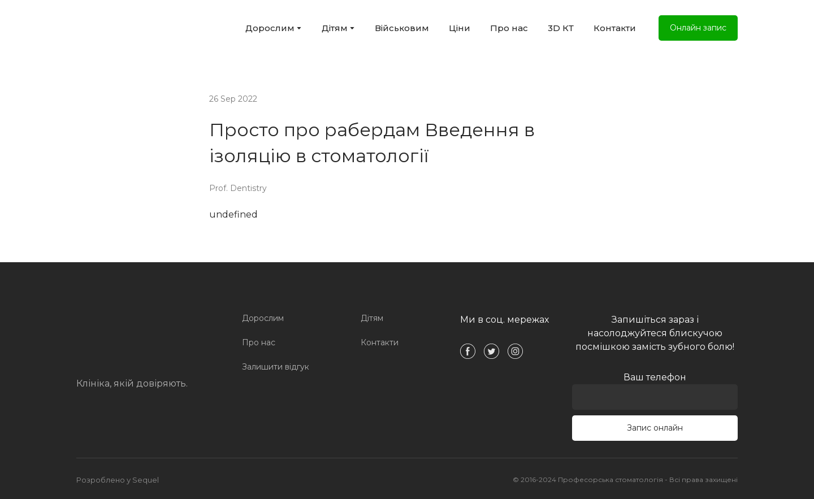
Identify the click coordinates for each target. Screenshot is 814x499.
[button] (698, 28)
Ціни (459, 28)
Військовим (402, 28)
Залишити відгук (275, 367)
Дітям (335, 28)
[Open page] (132, 336)
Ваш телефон (655, 391)
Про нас (509, 28)
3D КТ (561, 28)
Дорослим (270, 28)
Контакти (615, 28)
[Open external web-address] (130, 28)
